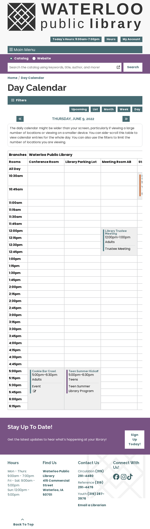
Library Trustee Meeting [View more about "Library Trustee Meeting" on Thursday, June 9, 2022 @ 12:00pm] (116, 232)
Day (137, 109)
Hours (111, 39)
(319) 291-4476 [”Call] (90, 484)
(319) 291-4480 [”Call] (91, 473)
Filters (21, 100)
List (95, 109)
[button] (76, 39)
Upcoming (79, 109)
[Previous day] (20, 119)
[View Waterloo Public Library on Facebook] (116, 478)
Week (124, 109)
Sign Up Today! (135, 439)
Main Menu (22, 49)
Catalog (21, 58)
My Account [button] (131, 39)
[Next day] (126, 119)
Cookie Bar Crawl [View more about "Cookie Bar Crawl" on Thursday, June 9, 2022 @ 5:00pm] (44, 371)
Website (44, 58)
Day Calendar (32, 78)
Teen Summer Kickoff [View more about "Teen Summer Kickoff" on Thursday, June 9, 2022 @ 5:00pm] (83, 371)
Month (109, 109)
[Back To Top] (22, 522)
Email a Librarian (92, 505)
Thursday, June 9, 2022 (73, 119)
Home (12, 78)
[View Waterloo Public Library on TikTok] (130, 478)
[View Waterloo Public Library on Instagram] (123, 478)
